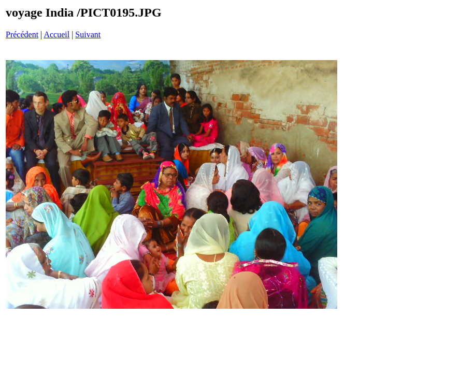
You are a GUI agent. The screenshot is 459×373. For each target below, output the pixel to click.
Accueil (56, 34)
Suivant (88, 34)
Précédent (22, 34)
